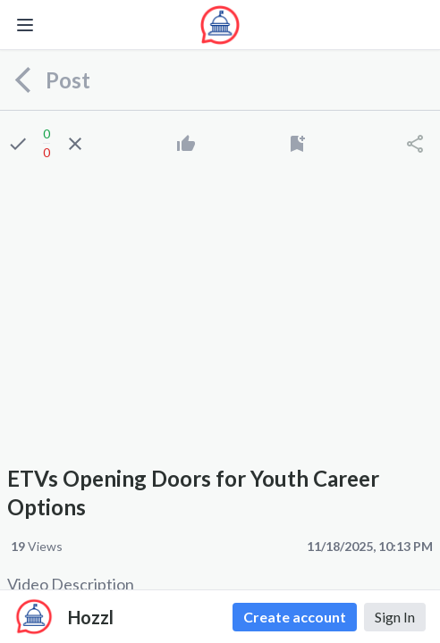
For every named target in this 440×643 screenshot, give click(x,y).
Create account (294, 616)
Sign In (395, 616)
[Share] (415, 144)
